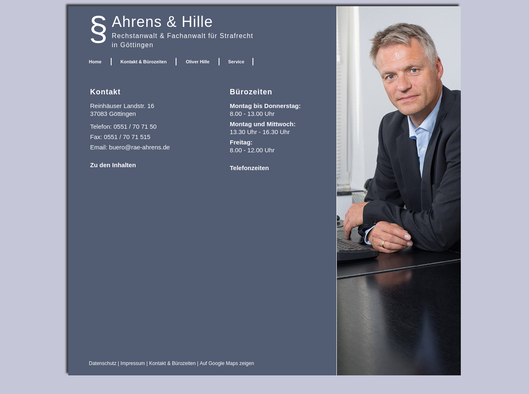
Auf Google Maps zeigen (227, 363)
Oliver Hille (197, 61)
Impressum (133, 363)
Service (236, 61)
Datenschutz (103, 363)
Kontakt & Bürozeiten (144, 61)
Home (95, 61)
